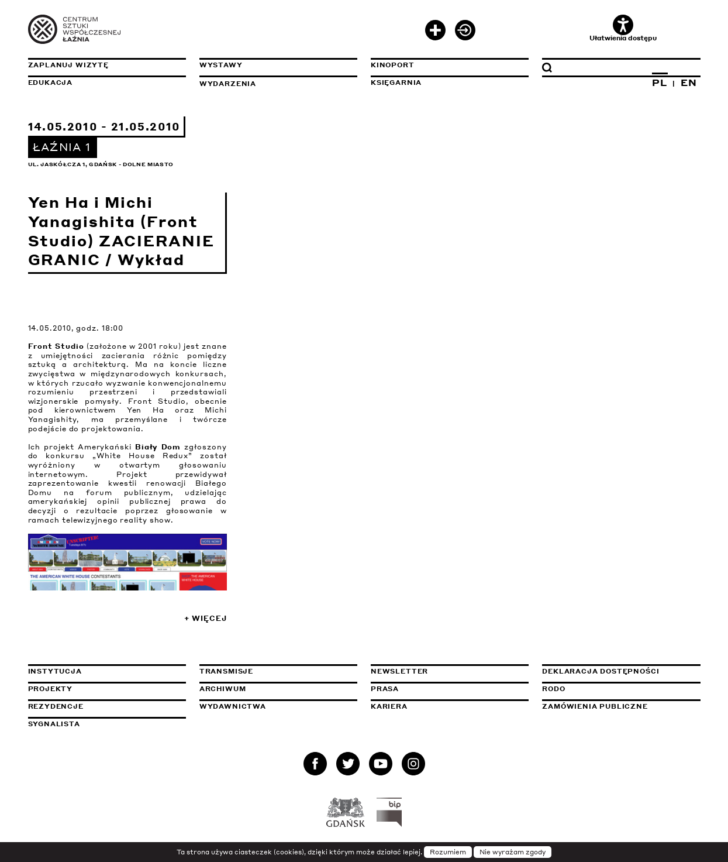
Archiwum (222, 689)
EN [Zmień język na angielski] (689, 82)
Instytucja (55, 671)
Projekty (50, 689)
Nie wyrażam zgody (512, 852)
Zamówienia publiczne (621, 706)
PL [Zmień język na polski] (659, 82)
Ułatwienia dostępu (623, 28)
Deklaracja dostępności (600, 671)
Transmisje (278, 671)
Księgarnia (396, 82)
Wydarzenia (227, 84)
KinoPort (393, 65)
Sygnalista (54, 724)
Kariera (389, 706)
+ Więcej (205, 618)
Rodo (553, 689)
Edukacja (50, 82)
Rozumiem (448, 852)
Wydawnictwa (232, 706)
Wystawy (221, 65)
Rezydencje (56, 706)
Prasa (385, 689)
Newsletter (399, 671)
